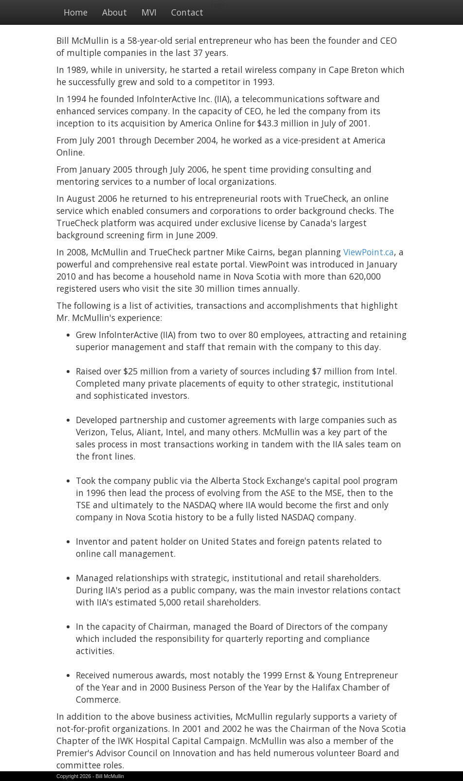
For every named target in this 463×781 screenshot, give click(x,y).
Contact (187, 12)
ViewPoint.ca (368, 252)
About (114, 12)
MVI (149, 12)
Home (76, 12)
